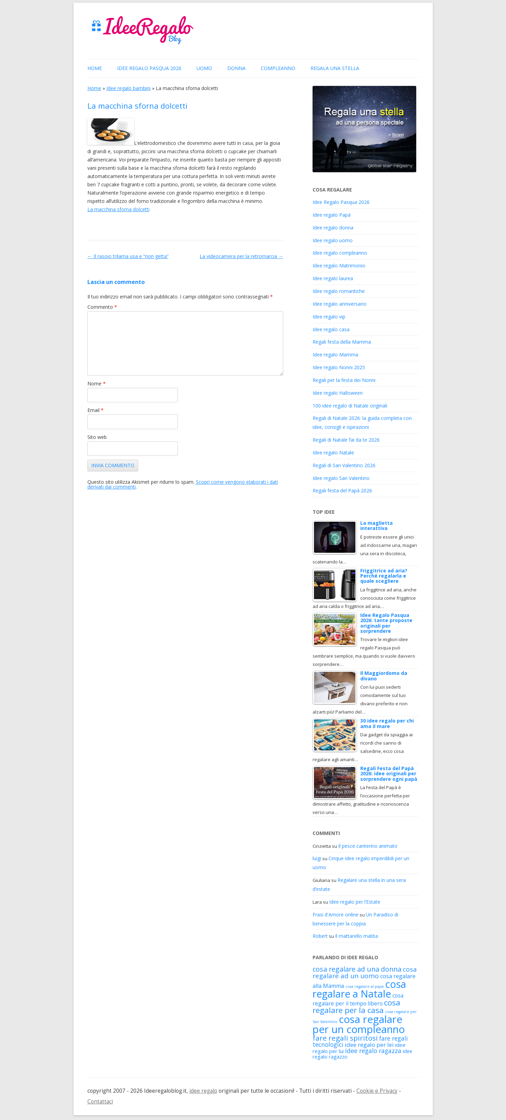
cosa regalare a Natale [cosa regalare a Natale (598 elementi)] (359, 988)
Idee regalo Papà (332, 215)
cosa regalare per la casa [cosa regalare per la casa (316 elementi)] (356, 1006)
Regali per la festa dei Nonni (344, 380)
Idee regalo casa (331, 329)
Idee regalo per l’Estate (354, 901)
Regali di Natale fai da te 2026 (346, 439)
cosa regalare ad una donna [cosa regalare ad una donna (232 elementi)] (357, 969)
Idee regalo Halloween (338, 393)
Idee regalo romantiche (339, 291)
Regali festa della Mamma (342, 341)
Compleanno (278, 68)
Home (94, 68)
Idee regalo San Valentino (341, 478)
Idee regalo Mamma (335, 354)
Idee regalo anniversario (339, 304)
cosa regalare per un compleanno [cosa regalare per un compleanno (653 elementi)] (359, 1024)
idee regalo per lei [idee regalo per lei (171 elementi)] (369, 1045)
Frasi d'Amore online (336, 914)
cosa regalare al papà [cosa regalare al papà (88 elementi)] (364, 986)
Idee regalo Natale (333, 452)
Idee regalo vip (329, 316)
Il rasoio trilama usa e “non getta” (128, 256)
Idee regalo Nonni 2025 (339, 367)
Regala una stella (335, 68)
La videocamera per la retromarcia (241, 256)
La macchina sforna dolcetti (118, 209)
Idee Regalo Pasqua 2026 (149, 68)
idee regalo (203, 1090)
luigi (317, 858)
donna (236, 68)
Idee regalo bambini (128, 88)
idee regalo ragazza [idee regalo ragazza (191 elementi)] (373, 1051)
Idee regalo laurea (333, 278)
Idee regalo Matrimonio (339, 265)
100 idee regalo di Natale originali (350, 405)
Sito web (97, 437)
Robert (320, 936)
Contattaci (100, 1101)
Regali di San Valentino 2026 (344, 465)
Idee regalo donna (333, 227)
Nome (96, 383)
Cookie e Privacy (377, 1090)
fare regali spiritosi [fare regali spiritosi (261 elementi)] (345, 1038)
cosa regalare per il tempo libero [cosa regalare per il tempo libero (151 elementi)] (358, 999)
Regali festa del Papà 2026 (342, 490)
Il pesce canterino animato (368, 846)
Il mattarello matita (356, 936)
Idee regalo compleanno (340, 252)
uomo (204, 68)
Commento (102, 307)
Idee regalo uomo (333, 240)
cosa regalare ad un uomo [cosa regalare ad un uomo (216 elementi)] (365, 972)
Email (95, 410)
